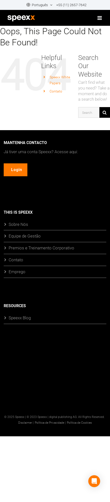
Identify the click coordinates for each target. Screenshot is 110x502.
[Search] (104, 112)
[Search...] (88, 112)
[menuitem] (37, 5)
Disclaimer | (26, 422)
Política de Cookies (79, 422)
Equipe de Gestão (25, 236)
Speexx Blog (20, 318)
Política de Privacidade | (50, 422)
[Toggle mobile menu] (100, 18)
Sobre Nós (18, 224)
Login (16, 169)
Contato (56, 91)
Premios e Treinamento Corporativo (41, 248)
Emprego (17, 272)
